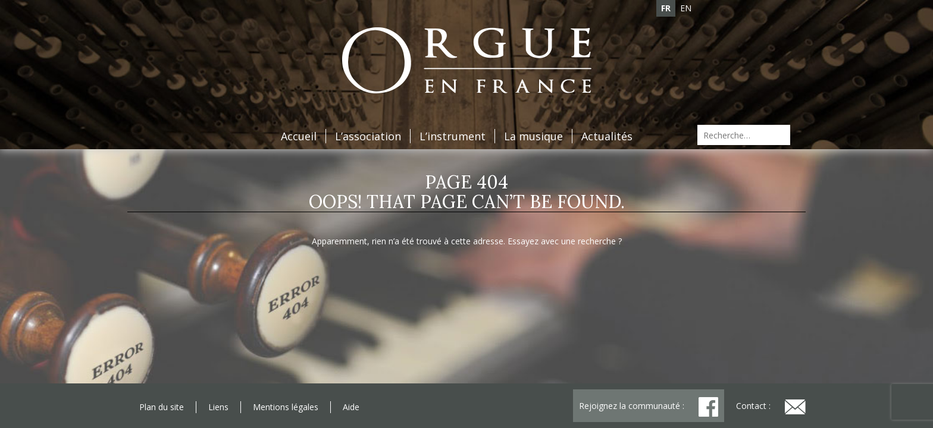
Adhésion (205, 32)
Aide (351, 407)
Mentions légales (285, 407)
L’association (368, 136)
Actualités (607, 136)
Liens (218, 407)
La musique (533, 136)
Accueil (299, 136)
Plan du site (161, 407)
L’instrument (452, 136)
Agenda (147, 32)
